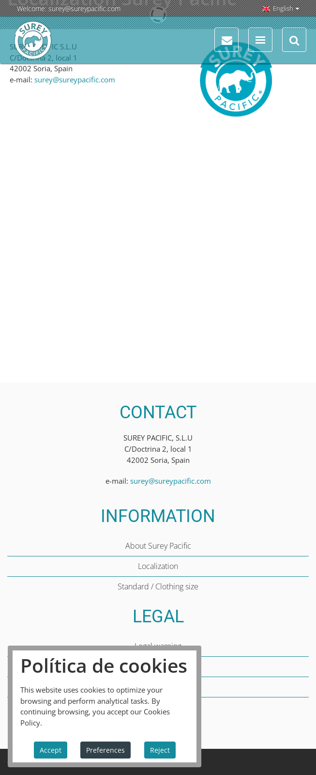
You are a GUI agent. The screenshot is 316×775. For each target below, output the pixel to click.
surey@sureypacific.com (84, 8)
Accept (50, 750)
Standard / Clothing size (158, 586)
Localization (158, 566)
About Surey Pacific (158, 545)
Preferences (105, 750)
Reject (160, 750)
